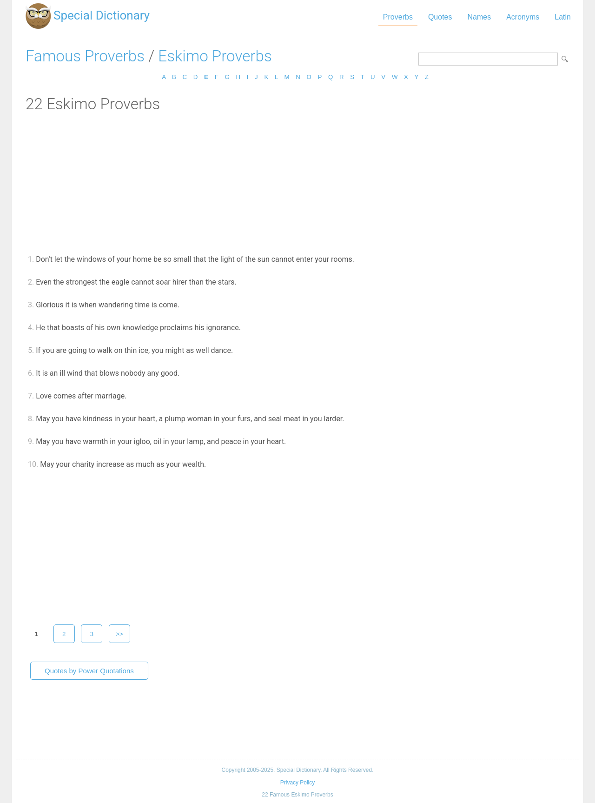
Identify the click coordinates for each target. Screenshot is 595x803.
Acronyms (522, 17)
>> (119, 633)
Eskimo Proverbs (214, 56)
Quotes (440, 17)
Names (479, 17)
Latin (563, 17)
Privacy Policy (297, 782)
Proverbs (398, 17)
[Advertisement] (297, 183)
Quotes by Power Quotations (89, 671)
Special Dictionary (101, 15)
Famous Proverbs (85, 56)
